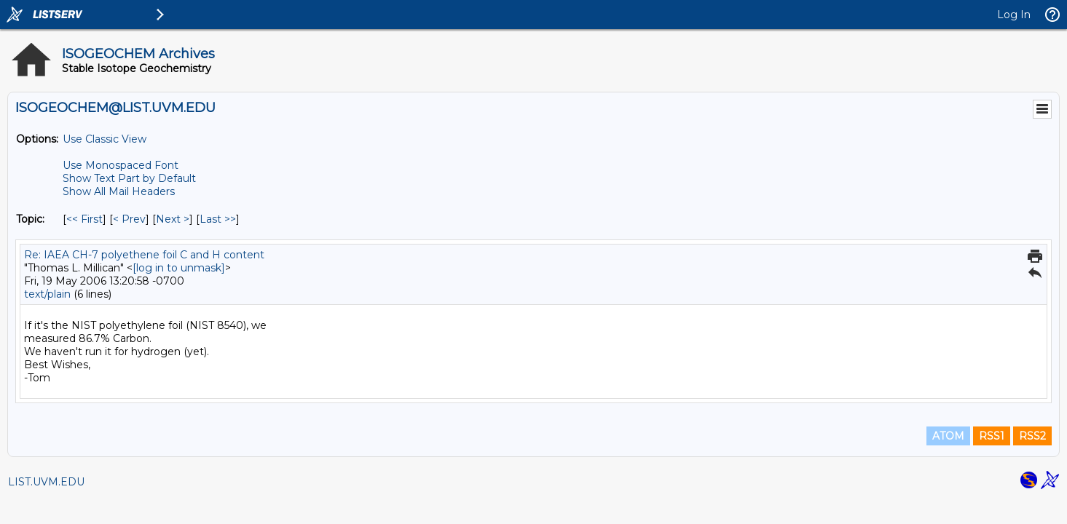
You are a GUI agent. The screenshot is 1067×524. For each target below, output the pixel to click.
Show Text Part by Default (129, 178)
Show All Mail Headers (119, 191)
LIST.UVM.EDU (46, 481)
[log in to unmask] (179, 267)
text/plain (47, 294)
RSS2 (1032, 435)
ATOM (948, 435)
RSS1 (991, 435)
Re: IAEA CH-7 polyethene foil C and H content (144, 254)
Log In (1014, 14)
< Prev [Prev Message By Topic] (129, 219)
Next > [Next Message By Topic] (172, 219)
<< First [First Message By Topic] (84, 219)
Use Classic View (104, 139)
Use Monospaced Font (120, 165)
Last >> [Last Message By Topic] (218, 219)
